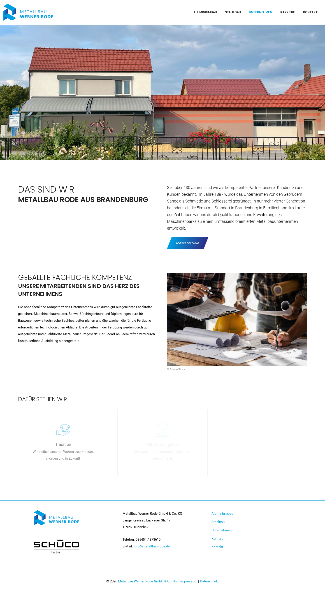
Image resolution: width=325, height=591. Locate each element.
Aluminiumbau (205, 12)
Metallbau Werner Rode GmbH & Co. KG (148, 581)
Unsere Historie (187, 243)
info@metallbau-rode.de (152, 546)
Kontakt (310, 12)
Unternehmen (260, 12)
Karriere (287, 12)
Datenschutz (209, 581)
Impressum (188, 581)
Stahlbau (233, 12)
